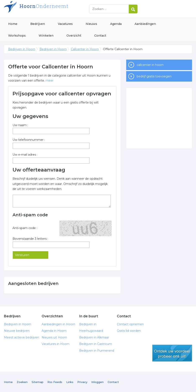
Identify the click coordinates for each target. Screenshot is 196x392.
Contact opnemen (130, 324)
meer (49, 80)
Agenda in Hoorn (54, 331)
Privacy (82, 382)
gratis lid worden (172, 353)
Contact (100, 35)
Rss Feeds (54, 382)
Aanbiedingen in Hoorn (58, 324)
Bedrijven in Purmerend (96, 350)
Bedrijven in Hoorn (56, 9)
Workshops (17, 35)
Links (69, 382)
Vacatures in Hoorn (55, 344)
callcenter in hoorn (150, 65)
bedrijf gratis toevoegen (154, 76)
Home (12, 24)
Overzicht (73, 35)
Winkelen (46, 35)
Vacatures (65, 24)
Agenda (116, 24)
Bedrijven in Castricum (95, 344)
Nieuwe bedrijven (16, 331)
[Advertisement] (159, 118)
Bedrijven (37, 24)
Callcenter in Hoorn (85, 49)
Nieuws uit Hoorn (54, 337)
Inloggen (97, 382)
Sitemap (37, 382)
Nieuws (91, 24)
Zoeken (22, 382)
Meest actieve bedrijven (21, 337)
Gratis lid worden (129, 331)
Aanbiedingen (145, 24)
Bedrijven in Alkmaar (94, 337)
